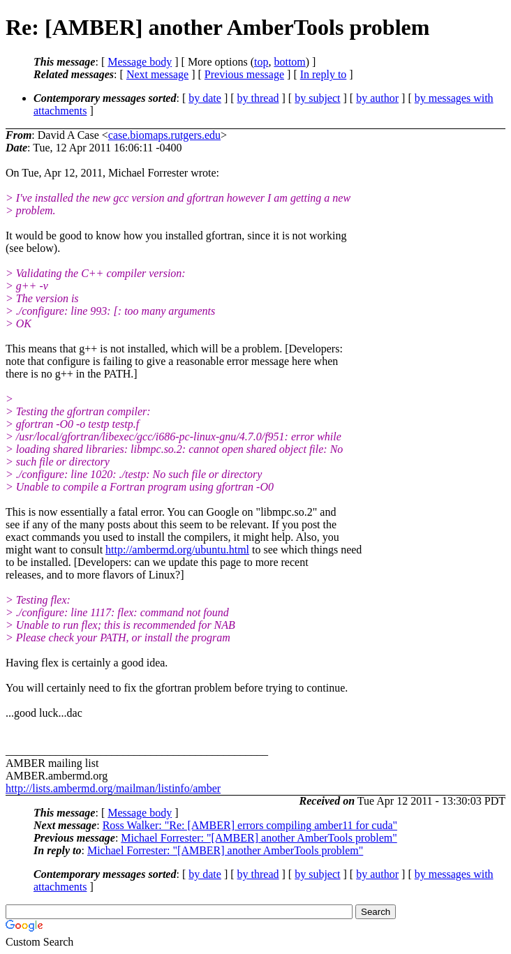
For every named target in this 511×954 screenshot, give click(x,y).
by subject (317, 98)
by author (377, 98)
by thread (258, 98)
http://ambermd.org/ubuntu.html (177, 550)
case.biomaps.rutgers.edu (164, 135)
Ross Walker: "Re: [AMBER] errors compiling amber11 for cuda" (250, 825)
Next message (157, 74)
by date (204, 98)
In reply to (323, 74)
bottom (289, 62)
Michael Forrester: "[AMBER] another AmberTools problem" (259, 838)
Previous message (244, 74)
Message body (140, 62)
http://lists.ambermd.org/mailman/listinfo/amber (113, 788)
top (261, 62)
